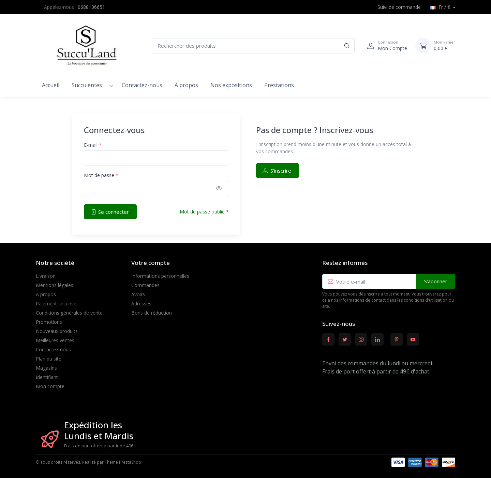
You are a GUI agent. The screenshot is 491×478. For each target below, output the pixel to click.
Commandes (145, 285)
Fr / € (440, 7)
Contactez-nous (142, 85)
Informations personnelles (160, 276)
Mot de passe (101, 175)
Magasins (46, 368)
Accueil (50, 85)
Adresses (141, 303)
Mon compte (50, 386)
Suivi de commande (395, 7)
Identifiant (47, 377)
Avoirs (138, 294)
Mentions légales (54, 285)
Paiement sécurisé (56, 303)
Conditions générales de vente (69, 312)
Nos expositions (231, 85)
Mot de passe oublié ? (204, 211)
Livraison (46, 276)
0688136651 (91, 7)
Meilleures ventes (55, 340)
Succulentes (87, 85)
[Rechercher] (347, 45)
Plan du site (48, 358)
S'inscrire (277, 170)
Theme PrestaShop (123, 462)
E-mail (93, 145)
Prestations (279, 85)
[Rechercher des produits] (253, 45)
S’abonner (435, 281)
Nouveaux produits (57, 331)
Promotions (49, 322)
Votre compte (150, 263)
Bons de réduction (151, 312)
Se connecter (109, 211)
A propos (186, 85)
